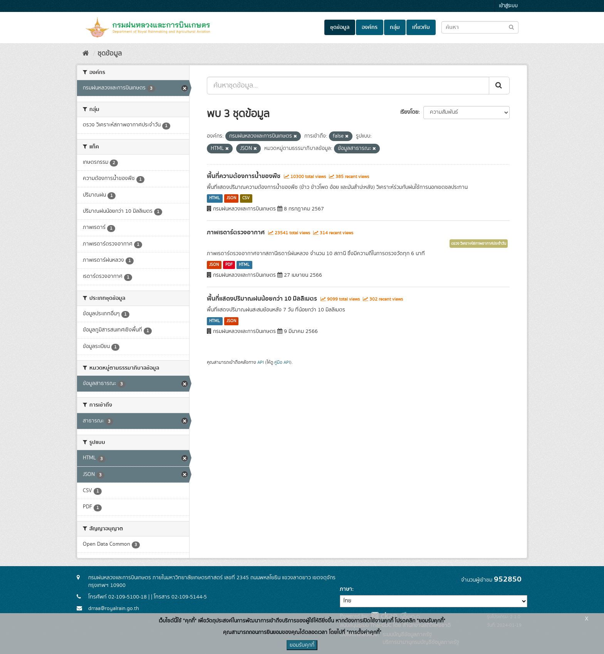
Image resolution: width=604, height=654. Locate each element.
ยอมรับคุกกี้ (302, 645)
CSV (246, 198)
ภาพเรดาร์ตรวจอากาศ (236, 232)
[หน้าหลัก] (85, 54)
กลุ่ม (395, 27)
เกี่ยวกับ (421, 27)
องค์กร (370, 27)
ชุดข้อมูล (339, 27)
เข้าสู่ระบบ (508, 6)
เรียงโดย (409, 112)
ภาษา (346, 589)
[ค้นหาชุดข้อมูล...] (348, 85)
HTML (214, 198)
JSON (231, 198)
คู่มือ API (282, 362)
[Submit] (499, 85)
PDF (229, 265)
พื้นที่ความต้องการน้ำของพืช (243, 176)
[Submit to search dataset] (511, 27)
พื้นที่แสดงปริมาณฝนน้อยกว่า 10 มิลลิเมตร (262, 299)
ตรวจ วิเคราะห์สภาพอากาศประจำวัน (478, 243)
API (260, 362)
